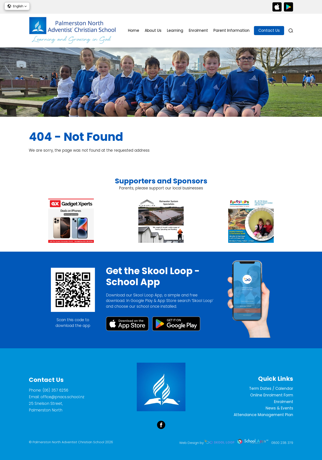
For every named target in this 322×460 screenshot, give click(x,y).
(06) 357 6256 (55, 390)
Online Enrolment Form (271, 395)
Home (133, 30)
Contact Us (269, 30)
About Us (153, 30)
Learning (175, 30)
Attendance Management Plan (263, 414)
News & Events (279, 408)
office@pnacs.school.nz (62, 397)
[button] (17, 6)
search (291, 30)
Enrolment (198, 30)
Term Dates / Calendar (271, 388)
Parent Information (231, 30)
